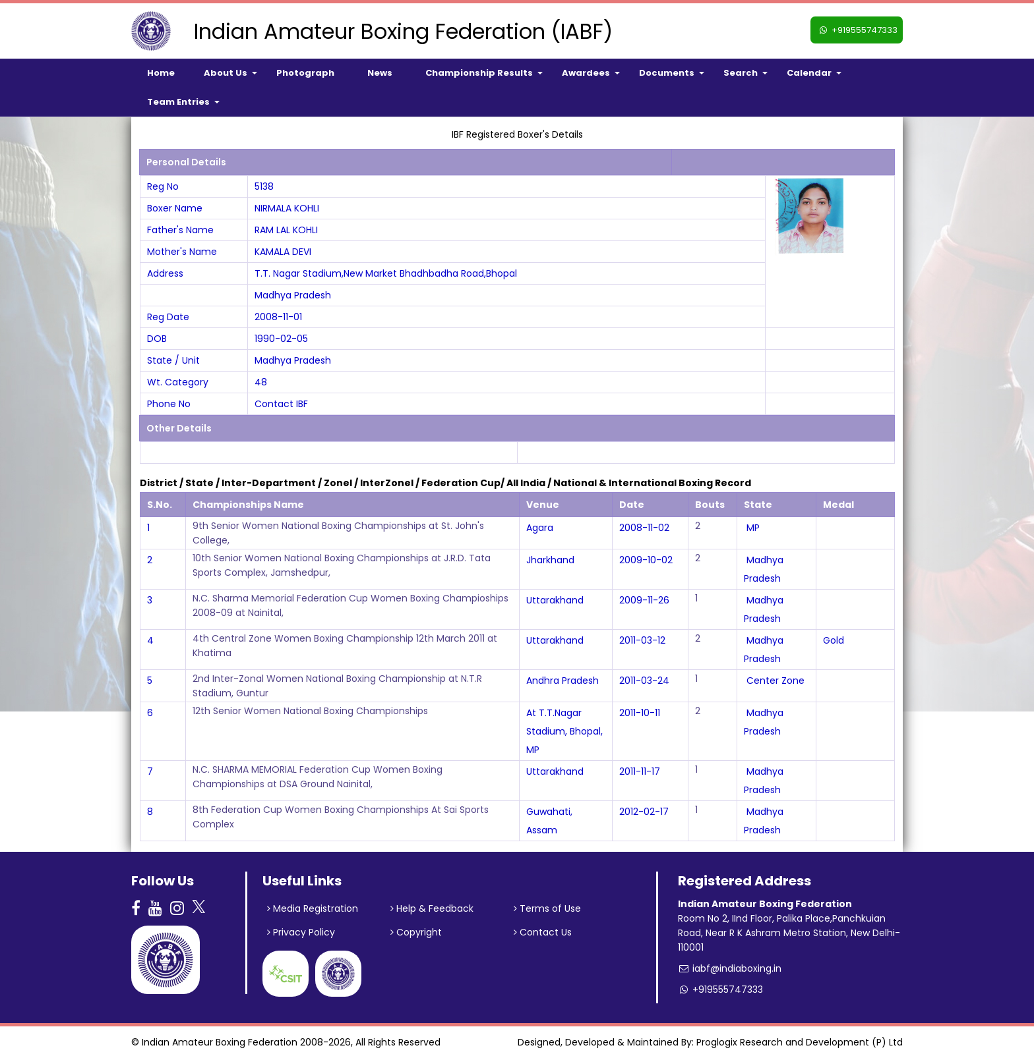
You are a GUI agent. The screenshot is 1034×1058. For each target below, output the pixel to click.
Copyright (416, 932)
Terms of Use (547, 908)
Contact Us (543, 932)
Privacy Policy (301, 932)
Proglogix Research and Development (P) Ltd (799, 1042)
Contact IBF (281, 403)
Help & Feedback (431, 908)
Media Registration (312, 908)
